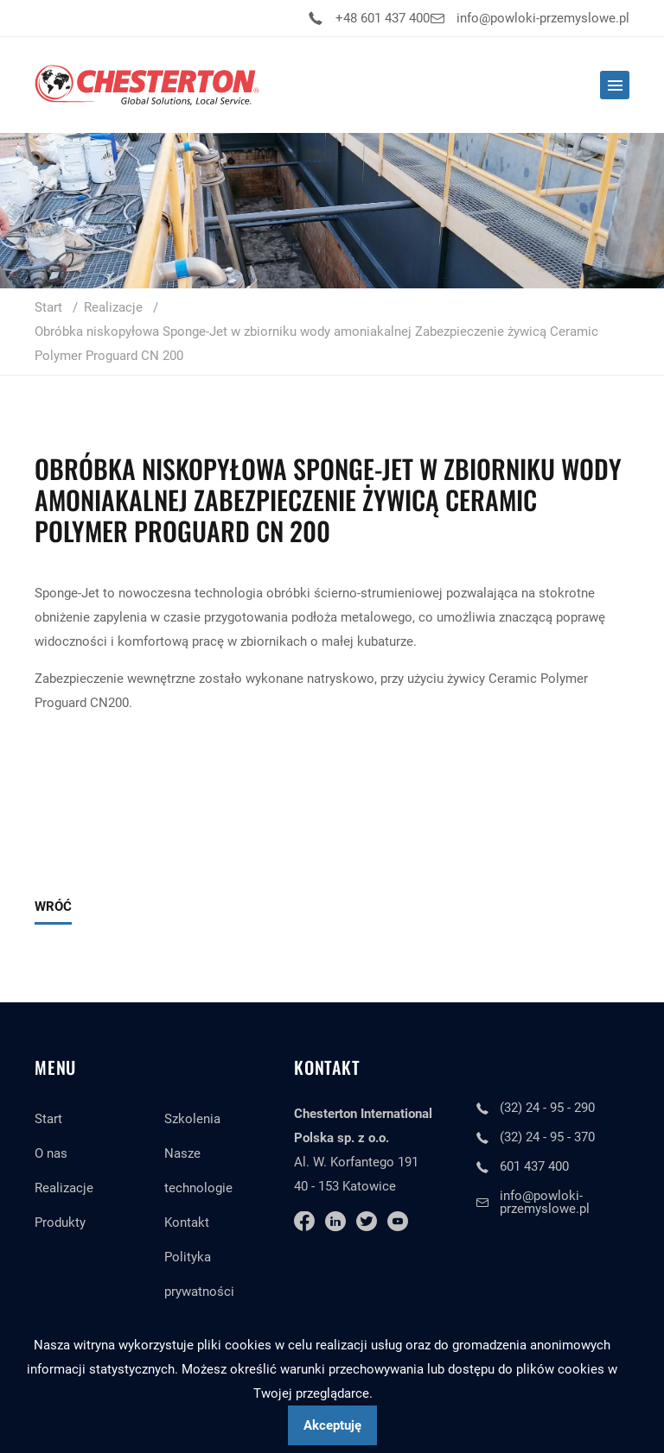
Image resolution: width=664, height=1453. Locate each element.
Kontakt (186, 1222)
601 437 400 (534, 1166)
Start (48, 1119)
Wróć (53, 906)
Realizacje (64, 1188)
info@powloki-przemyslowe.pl (542, 18)
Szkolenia (192, 1119)
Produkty (60, 1222)
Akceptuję (332, 1425)
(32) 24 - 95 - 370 (547, 1137)
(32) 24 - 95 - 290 (547, 1107)
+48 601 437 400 (382, 18)
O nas (51, 1153)
